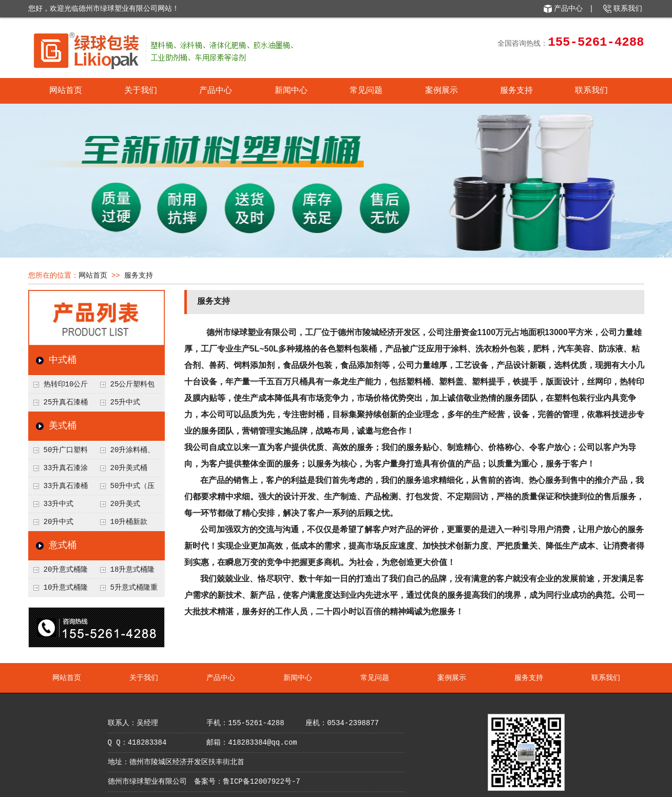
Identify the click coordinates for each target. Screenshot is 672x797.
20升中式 (59, 522)
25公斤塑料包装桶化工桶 (125, 387)
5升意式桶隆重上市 (126, 590)
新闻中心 (291, 90)
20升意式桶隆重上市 (58, 572)
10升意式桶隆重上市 (58, 590)
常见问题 (366, 90)
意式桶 (62, 545)
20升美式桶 (129, 468)
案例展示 (441, 90)
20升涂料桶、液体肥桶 (125, 452)
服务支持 (516, 90)
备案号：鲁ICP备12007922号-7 (247, 781)
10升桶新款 (129, 522)
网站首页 (65, 90)
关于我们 (140, 90)
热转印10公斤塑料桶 (58, 387)
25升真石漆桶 (66, 402)
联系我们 (627, 9)
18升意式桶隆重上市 (125, 572)
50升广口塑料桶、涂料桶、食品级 (60, 452)
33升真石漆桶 (66, 486)
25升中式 (125, 402)
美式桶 (62, 426)
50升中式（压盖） (125, 488)
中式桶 (62, 360)
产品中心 (568, 9)
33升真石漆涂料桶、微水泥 (58, 470)
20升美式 (125, 504)
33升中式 (59, 504)
